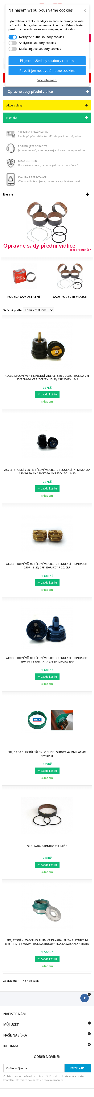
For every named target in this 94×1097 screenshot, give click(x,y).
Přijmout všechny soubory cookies (47, 60)
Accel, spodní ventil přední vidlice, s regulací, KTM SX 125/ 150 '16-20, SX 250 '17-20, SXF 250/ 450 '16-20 (47, 471)
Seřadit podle (12, 310)
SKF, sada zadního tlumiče (47, 846)
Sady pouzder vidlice (70, 297)
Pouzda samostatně (24, 297)
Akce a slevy (14, 105)
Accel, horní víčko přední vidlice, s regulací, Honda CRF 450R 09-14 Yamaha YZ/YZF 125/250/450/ (47, 659)
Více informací (47, 80)
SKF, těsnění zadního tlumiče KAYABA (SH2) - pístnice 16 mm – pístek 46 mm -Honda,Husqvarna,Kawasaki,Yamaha (47, 942)
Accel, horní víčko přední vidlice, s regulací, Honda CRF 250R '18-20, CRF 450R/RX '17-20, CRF (47, 565)
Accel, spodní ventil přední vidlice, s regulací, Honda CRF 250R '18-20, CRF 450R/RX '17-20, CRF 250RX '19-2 (47, 377)
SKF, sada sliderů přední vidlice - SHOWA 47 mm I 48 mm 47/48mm (47, 753)
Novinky (11, 117)
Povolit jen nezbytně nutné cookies (47, 70)
